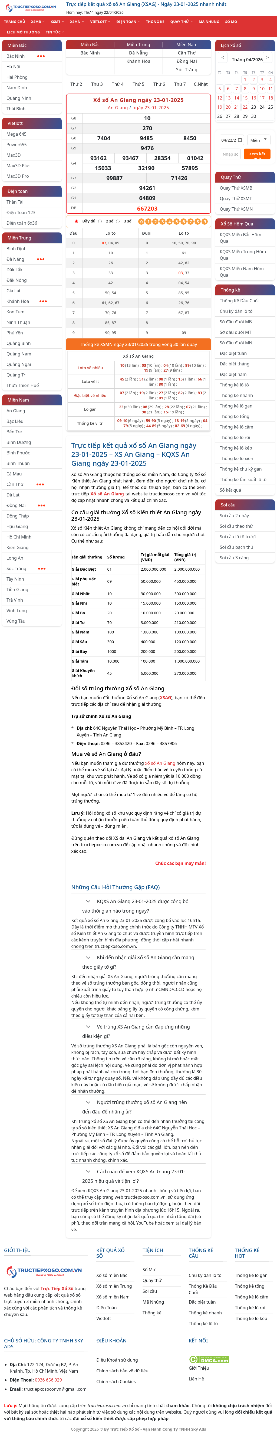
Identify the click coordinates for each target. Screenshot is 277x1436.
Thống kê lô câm (236, 427)
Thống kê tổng (234, 416)
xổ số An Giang (160, 763)
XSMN (77, 21)
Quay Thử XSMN (236, 209)
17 (262, 98)
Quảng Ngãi (18, 364)
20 (228, 107)
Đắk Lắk (14, 270)
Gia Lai (13, 291)
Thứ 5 (138, 84)
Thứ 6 (159, 84)
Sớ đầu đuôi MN (236, 343)
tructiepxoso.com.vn (169, 494)
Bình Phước (18, 453)
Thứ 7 (180, 84)
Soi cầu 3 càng (234, 558)
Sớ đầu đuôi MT (235, 332)
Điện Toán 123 (20, 212)
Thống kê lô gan (236, 406)
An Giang (15, 411)
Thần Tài (15, 202)
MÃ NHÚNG (209, 21)
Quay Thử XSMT (236, 198)
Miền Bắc (17, 45)
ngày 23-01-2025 (151, 108)
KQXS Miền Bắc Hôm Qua (240, 238)
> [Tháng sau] (267, 57)
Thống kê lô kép (236, 448)
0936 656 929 (48, 1380)
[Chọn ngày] (232, 140)
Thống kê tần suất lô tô (243, 479)
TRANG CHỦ (14, 21)
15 (245, 98)
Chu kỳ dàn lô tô (236, 311)
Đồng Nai (25, 505)
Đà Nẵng (25, 259)
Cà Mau (14, 474)
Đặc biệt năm (233, 374)
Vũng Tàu (15, 621)
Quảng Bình (18, 343)
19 (219, 107)
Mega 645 (16, 134)
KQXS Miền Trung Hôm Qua (243, 255)
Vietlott (15, 123)
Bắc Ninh (25, 56)
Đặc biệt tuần (233, 353)
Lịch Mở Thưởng (23, 32)
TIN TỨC (55, 32)
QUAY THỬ (181, 21)
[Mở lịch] (240, 140)
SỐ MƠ (231, 21)
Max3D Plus (18, 166)
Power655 (16, 145)
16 (253, 98)
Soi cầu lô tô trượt (238, 537)
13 (228, 98)
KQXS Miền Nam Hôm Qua (242, 272)
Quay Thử (231, 177)
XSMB (38, 21)
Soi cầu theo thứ (236, 526)
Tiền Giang (17, 589)
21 (236, 107)
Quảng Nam (18, 354)
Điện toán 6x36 (21, 223)
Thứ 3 (97, 84)
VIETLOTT (100, 21)
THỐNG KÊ (155, 21)
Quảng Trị (16, 375)
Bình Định (16, 249)
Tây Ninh (15, 579)
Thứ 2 (76, 84)
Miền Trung (19, 238)
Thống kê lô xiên (236, 458)
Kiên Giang (17, 547)
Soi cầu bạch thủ (236, 547)
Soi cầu (228, 505)
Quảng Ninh (18, 98)
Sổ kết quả (230, 490)
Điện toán (18, 191)
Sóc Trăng (25, 568)
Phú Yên (14, 333)
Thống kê (230, 290)
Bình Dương (18, 442)
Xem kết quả (257, 155)
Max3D (13, 155)
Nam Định (16, 88)
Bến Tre (14, 432)
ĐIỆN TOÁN (128, 21)
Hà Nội (13, 67)
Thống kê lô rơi (235, 437)
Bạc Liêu (15, 421)
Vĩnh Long (16, 611)
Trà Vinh (14, 600)
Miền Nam (18, 400)
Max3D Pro (17, 176)
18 (270, 98)
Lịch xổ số (231, 45)
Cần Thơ (25, 484)
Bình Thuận (18, 463)
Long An (14, 558)
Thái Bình (15, 109)
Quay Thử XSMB (236, 188)
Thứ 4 (118, 84)
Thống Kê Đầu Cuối (239, 301)
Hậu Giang (17, 526)
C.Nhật (200, 84)
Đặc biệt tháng (234, 364)
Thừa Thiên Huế (22, 385)
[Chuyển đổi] (88, 901)
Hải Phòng (17, 77)
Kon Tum (15, 312)
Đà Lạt (12, 495)
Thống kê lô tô (234, 385)
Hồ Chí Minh (18, 537)
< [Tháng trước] (223, 57)
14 (236, 98)
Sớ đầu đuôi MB (236, 322)
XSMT (57, 21)
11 (270, 89)
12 (219, 98)
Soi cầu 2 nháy (234, 516)
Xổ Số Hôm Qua (237, 224)
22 (245, 107)
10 (262, 89)
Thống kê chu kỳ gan (241, 469)
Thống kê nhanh (236, 395)
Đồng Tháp (17, 516)
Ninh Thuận (18, 322)
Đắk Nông (16, 280)
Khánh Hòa (26, 301)
